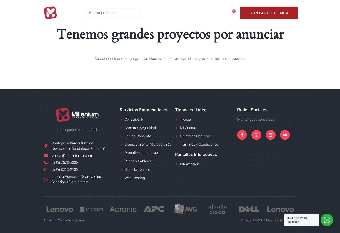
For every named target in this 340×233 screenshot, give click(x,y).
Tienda (175, 12)
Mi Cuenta (202, 12)
